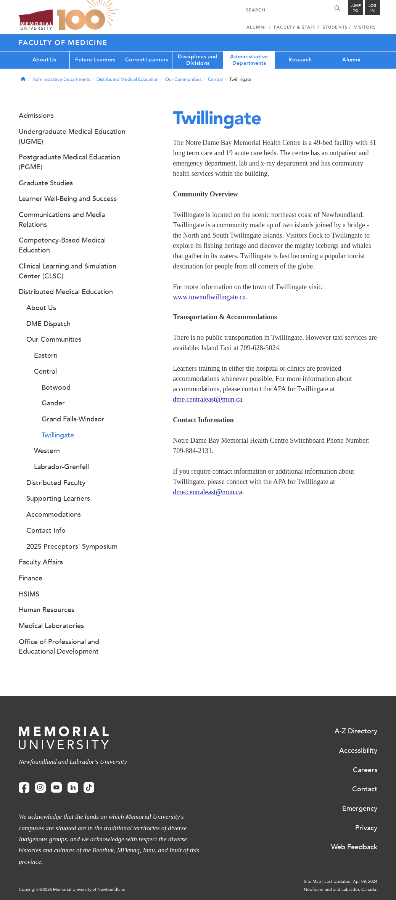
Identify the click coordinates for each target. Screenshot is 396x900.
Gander (53, 403)
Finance (30, 578)
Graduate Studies (46, 183)
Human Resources (46, 610)
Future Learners (95, 59)
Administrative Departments (249, 59)
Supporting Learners (58, 498)
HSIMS (29, 594)
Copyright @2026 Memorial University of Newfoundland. (73, 889)
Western (47, 451)
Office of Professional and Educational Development (59, 647)
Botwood (56, 387)
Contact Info (46, 530)
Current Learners (146, 59)
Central (215, 79)
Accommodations (53, 514)
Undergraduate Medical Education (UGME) (72, 136)
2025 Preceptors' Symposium (72, 546)
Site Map (312, 881)
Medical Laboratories (51, 626)
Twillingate (58, 435)
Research (300, 59)
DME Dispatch (48, 324)
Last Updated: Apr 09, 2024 (350, 881)
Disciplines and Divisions (197, 59)
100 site (87, 15)
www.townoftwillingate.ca (209, 297)
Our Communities (183, 79)
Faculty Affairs (41, 562)
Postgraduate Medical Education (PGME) (69, 162)
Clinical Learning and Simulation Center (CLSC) (67, 271)
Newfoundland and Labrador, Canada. (340, 889)
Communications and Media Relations (62, 220)
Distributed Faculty (55, 483)
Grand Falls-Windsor (73, 419)
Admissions (36, 115)
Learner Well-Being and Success (68, 198)
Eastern (46, 355)
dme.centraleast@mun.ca (207, 399)
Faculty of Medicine (63, 43)
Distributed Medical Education (128, 79)
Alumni (351, 59)
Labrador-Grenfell (61, 467)
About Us (44, 59)
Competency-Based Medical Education (62, 245)
